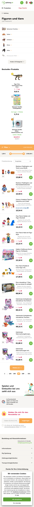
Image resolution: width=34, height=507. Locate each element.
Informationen (17, 448)
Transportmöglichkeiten (17, 463)
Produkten (6, 8)
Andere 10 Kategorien (17, 62)
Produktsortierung (7, 161)
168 (23, 374)
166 (14, 374)
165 (10, 374)
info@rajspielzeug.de (25, 443)
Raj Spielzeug (17, 453)
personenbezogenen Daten (11, 427)
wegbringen (25, 421)
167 (18, 374)
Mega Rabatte (23, 8)
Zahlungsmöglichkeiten (17, 458)
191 (29, 374)
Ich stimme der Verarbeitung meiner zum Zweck (15, 426)
